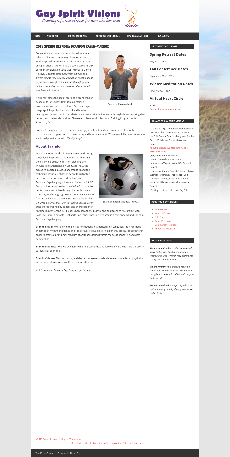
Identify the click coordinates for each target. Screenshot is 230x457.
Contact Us (163, 35)
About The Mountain (165, 228)
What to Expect (162, 213)
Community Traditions (166, 224)
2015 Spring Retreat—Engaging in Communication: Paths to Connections (107, 442)
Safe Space (160, 217)
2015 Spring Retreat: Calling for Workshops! (59, 439)
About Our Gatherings (107, 35)
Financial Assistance (137, 35)
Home (37, 35)
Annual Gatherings (77, 35)
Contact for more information (165, 109)
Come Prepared (163, 220)
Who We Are (52, 35)
